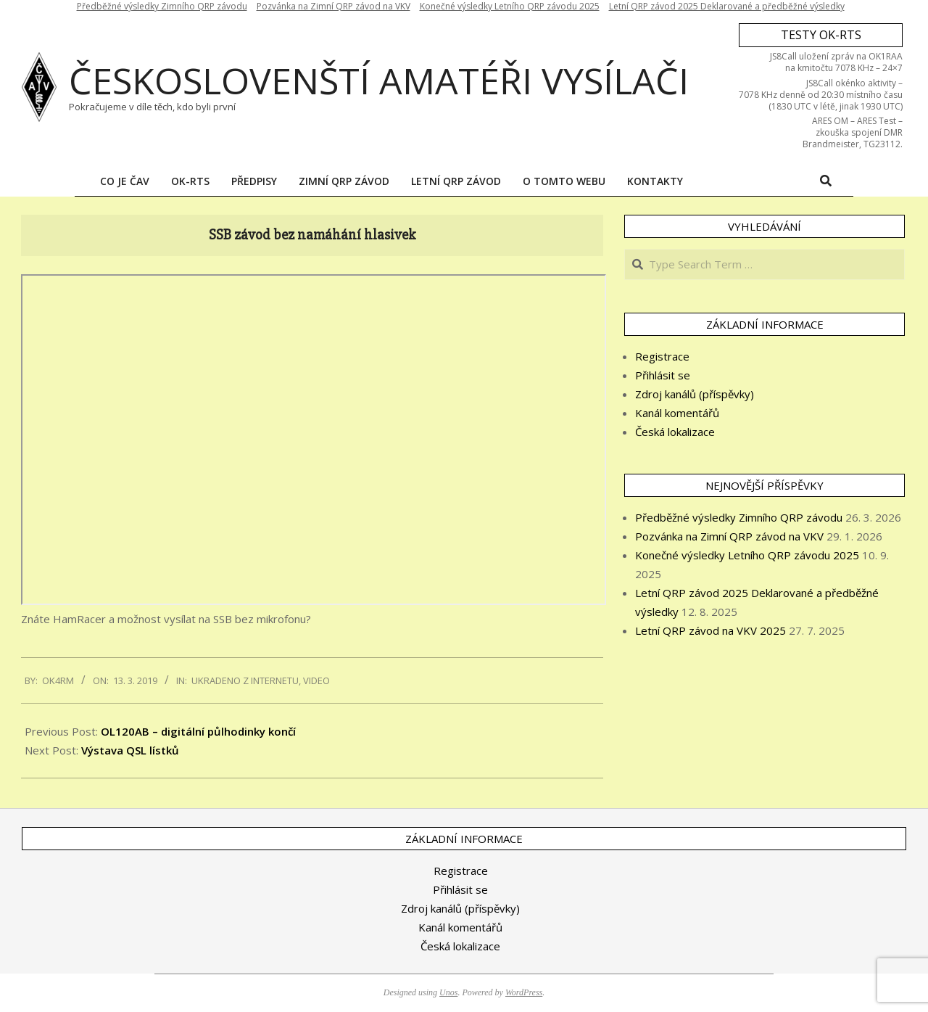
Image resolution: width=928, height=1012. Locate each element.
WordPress (523, 992)
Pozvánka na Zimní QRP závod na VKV (729, 536)
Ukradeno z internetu (245, 680)
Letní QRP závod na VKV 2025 (710, 630)
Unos (448, 992)
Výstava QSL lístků (130, 750)
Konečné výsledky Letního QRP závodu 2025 (747, 555)
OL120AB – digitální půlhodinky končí (198, 731)
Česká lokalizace (675, 431)
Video (316, 680)
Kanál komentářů (677, 413)
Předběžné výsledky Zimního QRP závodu (738, 517)
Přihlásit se (662, 375)
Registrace (662, 356)
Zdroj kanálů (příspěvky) (694, 394)
